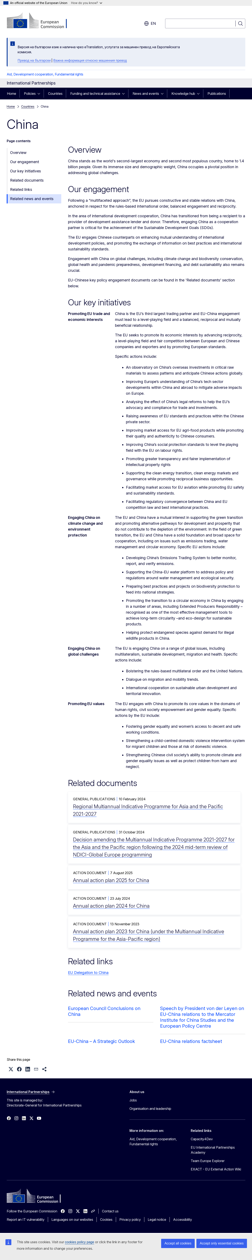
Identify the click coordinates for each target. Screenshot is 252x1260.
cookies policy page (79, 1242)
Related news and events (32, 199)
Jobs (133, 1100)
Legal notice (157, 1219)
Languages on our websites (72, 1219)
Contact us (110, 1211)
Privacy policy (130, 1219)
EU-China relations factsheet (191, 1041)
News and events (146, 93)
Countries (55, 93)
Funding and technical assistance (95, 93)
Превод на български (34, 60)
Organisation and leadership (150, 1108)
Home (11, 93)
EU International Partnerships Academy (213, 1150)
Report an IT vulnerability (25, 1219)
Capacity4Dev (202, 1139)
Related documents (27, 180)
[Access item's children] (40, 93)
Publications (217, 93)
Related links (21, 189)
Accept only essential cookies (222, 1243)
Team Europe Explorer (208, 1161)
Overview (18, 152)
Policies (30, 93)
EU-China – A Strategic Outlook (101, 1041)
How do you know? (86, 3)
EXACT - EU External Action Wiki (216, 1169)
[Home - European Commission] (40, 21)
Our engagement (24, 162)
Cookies (106, 1219)
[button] (11, 1069)
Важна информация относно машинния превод (90, 60)
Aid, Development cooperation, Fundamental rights (45, 74)
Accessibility (182, 1219)
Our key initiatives (25, 171)
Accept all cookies (178, 1243)
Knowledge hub (183, 93)
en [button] (150, 23)
